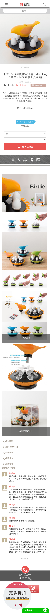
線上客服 (28, 610)
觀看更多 (25, 558)
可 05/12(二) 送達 (25, 121)
